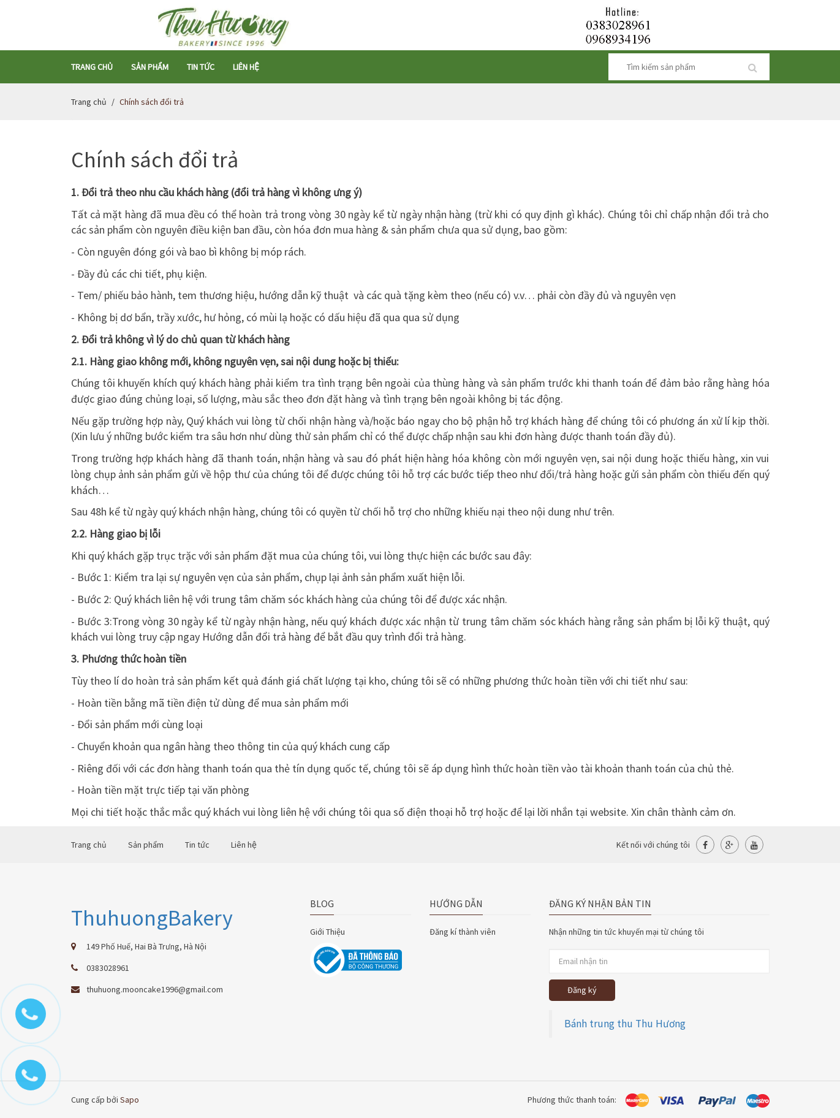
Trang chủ (92, 66)
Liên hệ (246, 66)
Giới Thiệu (327, 931)
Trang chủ (89, 101)
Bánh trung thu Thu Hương (625, 1023)
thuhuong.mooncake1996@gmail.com (154, 989)
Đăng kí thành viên (462, 931)
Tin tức (200, 66)
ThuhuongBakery (152, 918)
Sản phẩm (149, 66)
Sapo (129, 1099)
